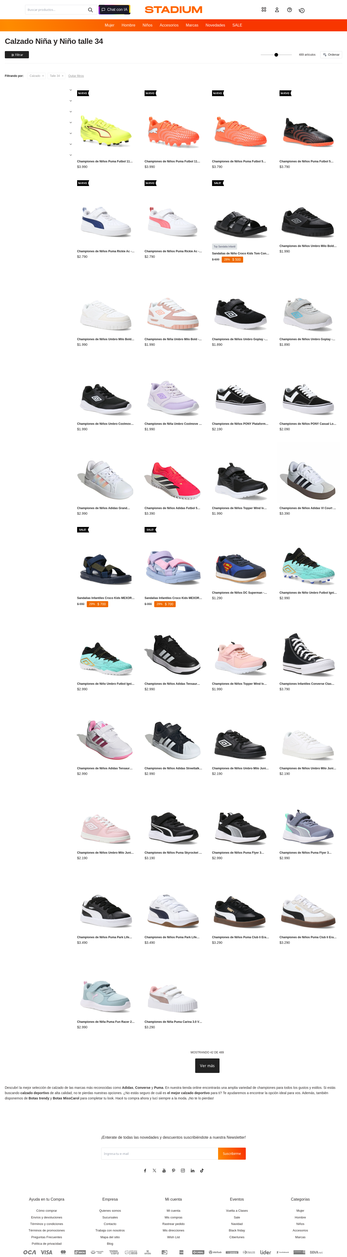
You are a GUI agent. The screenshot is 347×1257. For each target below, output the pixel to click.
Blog (110, 1217)
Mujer (109, 25)
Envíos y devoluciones (46, 1191)
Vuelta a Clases (237, 1184)
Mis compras (173, 1191)
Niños (148, 25)
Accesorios (169, 25)
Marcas (192, 25)
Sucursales (110, 1191)
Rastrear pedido (173, 1197)
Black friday (237, 1204)
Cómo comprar (46, 1184)
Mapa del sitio (110, 1210)
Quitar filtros (76, 76)
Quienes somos (110, 1184)
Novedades (215, 25)
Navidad (237, 1197)
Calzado (35, 76)
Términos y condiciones (46, 1197)
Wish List (173, 1210)
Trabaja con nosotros (110, 1204)
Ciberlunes (236, 1210)
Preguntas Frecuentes (46, 1210)
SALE (237, 25)
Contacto (110, 1197)
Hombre (128, 25)
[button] (90, 9)
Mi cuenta (173, 1184)
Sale (237, 1191)
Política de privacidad (47, 1217)
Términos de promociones (46, 1204)
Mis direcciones (173, 1204)
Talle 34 (55, 76)
